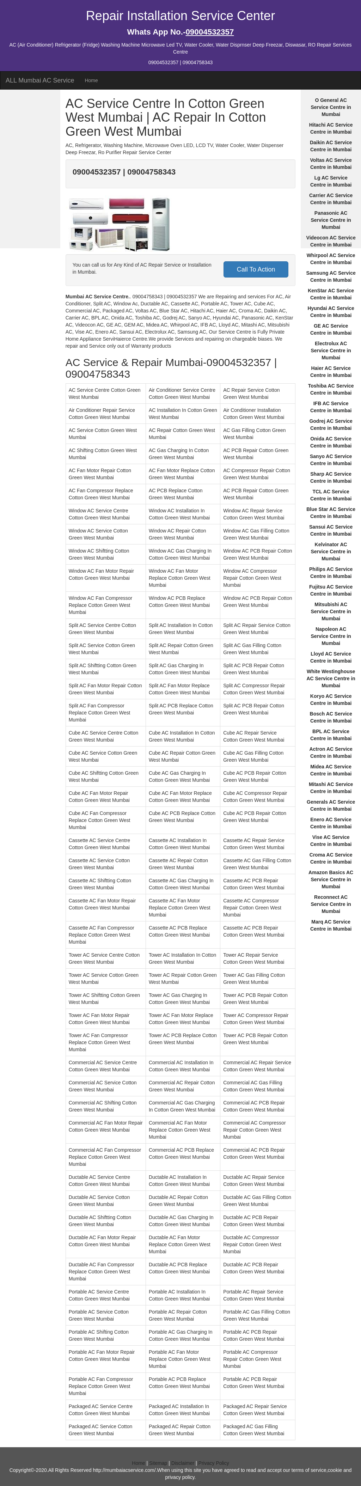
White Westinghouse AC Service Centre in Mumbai (330, 678)
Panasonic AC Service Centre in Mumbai (331, 220)
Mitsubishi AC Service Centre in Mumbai (331, 611)
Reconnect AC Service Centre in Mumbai (331, 904)
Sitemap (158, 1463)
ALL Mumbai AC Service (40, 80)
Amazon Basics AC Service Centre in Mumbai (330, 879)
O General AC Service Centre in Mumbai (331, 107)
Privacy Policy (213, 1463)
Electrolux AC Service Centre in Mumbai (331, 350)
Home (91, 80)
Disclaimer (182, 1463)
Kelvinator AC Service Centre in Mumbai (331, 551)
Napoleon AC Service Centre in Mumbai (331, 636)
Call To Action (256, 269)
